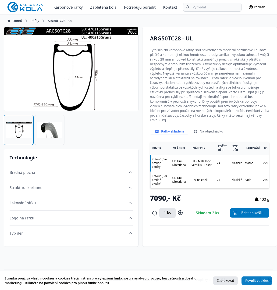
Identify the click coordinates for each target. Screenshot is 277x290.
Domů (14, 20)
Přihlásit (257, 7)
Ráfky (35, 20)
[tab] (19, 130)
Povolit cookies (257, 280)
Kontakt (170, 7)
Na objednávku (208, 131)
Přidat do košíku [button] (249, 213)
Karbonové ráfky (68, 7)
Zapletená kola (103, 7)
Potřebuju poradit (140, 7)
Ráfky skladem (169, 131)
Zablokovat (225, 280)
